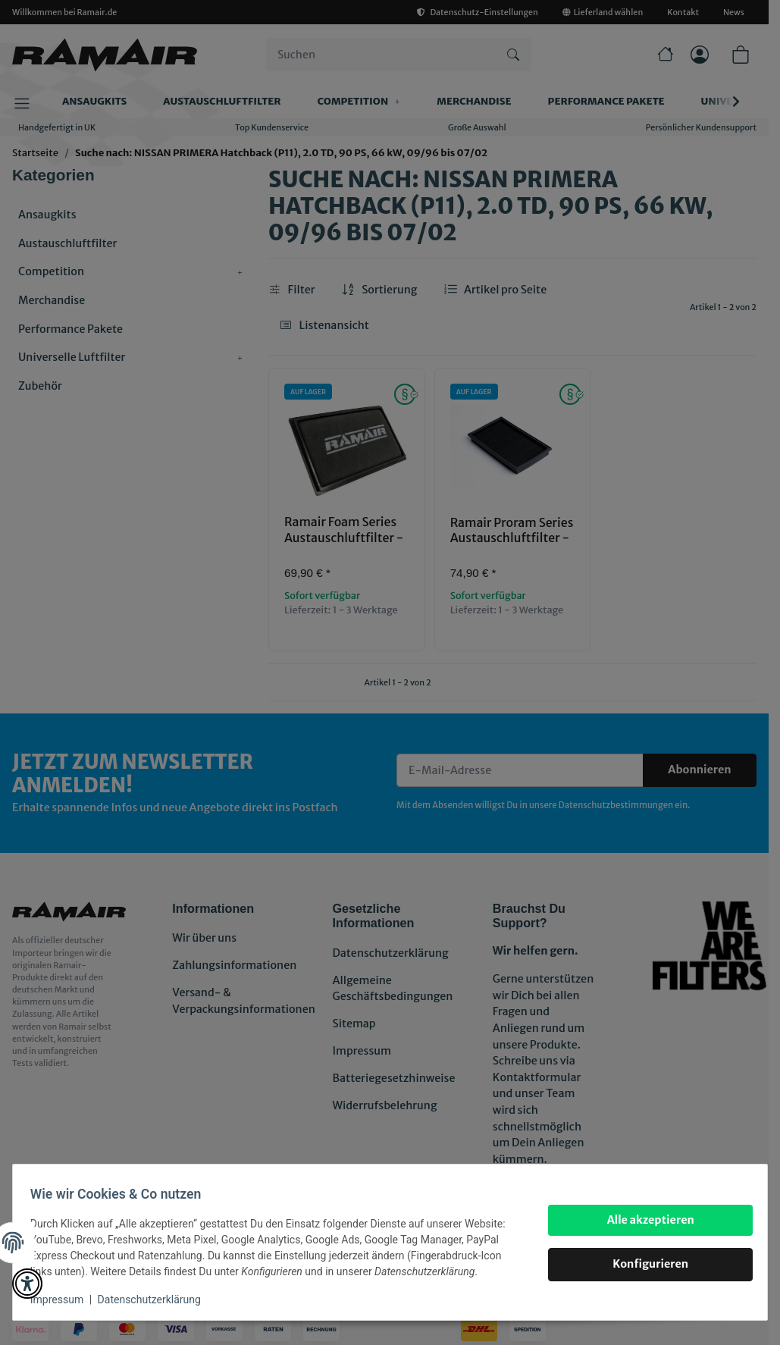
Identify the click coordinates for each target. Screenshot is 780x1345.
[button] (27, 1283)
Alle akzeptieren (643, 1220)
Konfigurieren (643, 1264)
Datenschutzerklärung (156, 1299)
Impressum (63, 1299)
